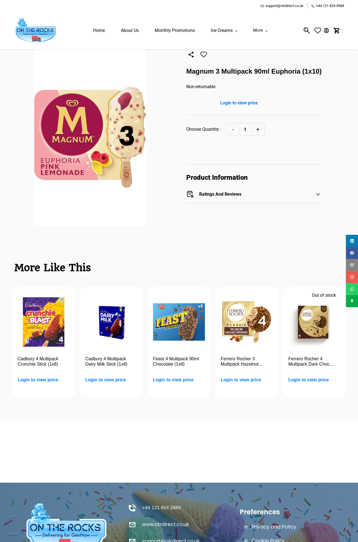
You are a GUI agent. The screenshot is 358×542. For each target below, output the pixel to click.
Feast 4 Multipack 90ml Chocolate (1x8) (176, 361)
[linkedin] (352, 241)
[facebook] (352, 253)
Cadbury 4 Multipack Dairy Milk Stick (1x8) (106, 361)
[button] (319, 30)
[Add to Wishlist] (203, 54)
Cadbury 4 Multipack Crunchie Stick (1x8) (38, 361)
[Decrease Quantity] (233, 129)
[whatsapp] (352, 289)
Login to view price (239, 103)
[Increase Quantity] (257, 129)
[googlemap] (352, 301)
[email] (352, 265)
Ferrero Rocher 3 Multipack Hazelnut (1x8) (239, 361)
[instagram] (352, 277)
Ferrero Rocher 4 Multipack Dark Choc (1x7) (309, 361)
